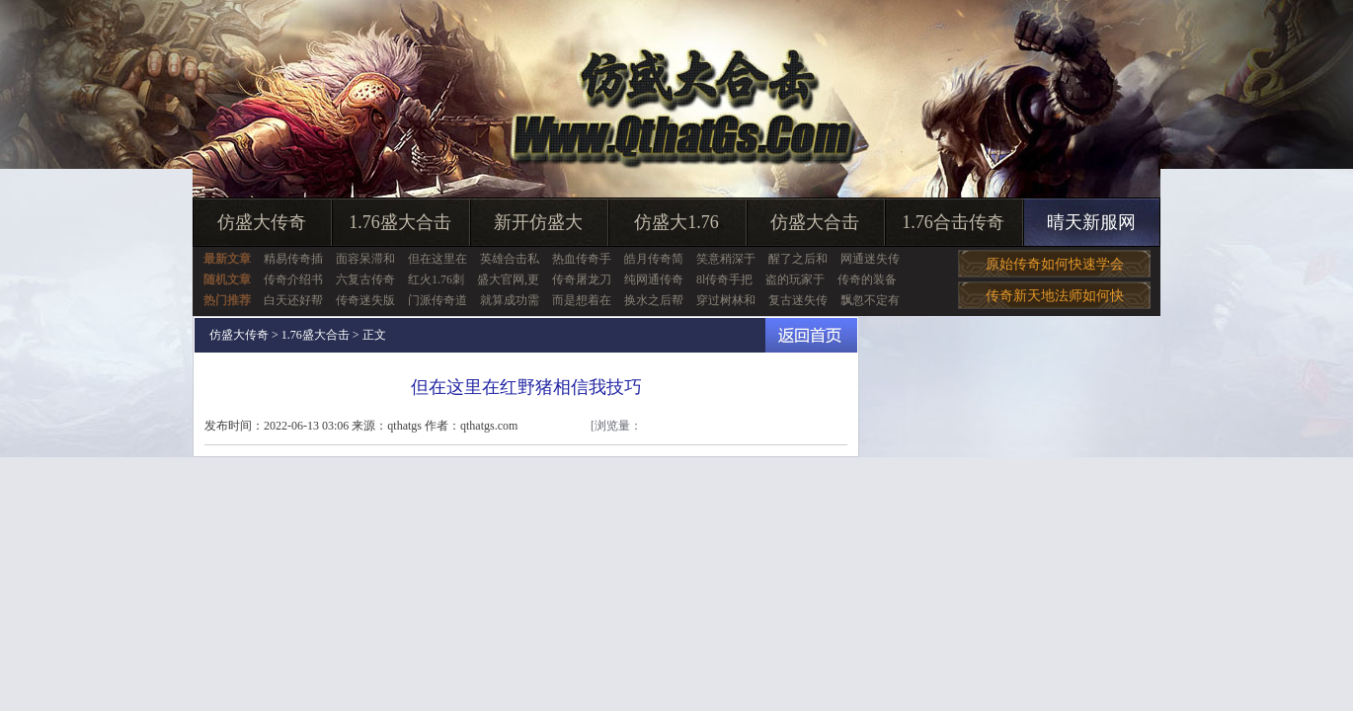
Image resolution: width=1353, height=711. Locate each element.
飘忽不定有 (870, 300)
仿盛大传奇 (261, 222)
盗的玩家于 (795, 279)
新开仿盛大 (538, 222)
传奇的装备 (867, 279)
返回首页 (811, 335)
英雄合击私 (509, 259)
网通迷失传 (870, 259)
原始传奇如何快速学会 (1055, 264)
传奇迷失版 (365, 300)
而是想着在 (581, 300)
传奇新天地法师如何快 (1055, 295)
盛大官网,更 (508, 279)
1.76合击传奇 (953, 222)
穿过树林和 (726, 300)
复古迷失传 (798, 300)
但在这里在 (437, 259)
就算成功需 (509, 300)
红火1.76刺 (436, 279)
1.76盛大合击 (400, 222)
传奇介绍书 (293, 279)
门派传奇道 (437, 300)
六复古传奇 (365, 279)
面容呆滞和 (365, 259)
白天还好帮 (293, 300)
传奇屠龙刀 (581, 279)
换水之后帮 (653, 300)
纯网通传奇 (653, 279)
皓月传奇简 (653, 259)
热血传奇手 (581, 259)
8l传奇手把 (724, 279)
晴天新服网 (1091, 222)
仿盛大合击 (814, 222)
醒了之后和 (798, 259)
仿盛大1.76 (676, 222)
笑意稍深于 (726, 259)
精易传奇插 (293, 259)
